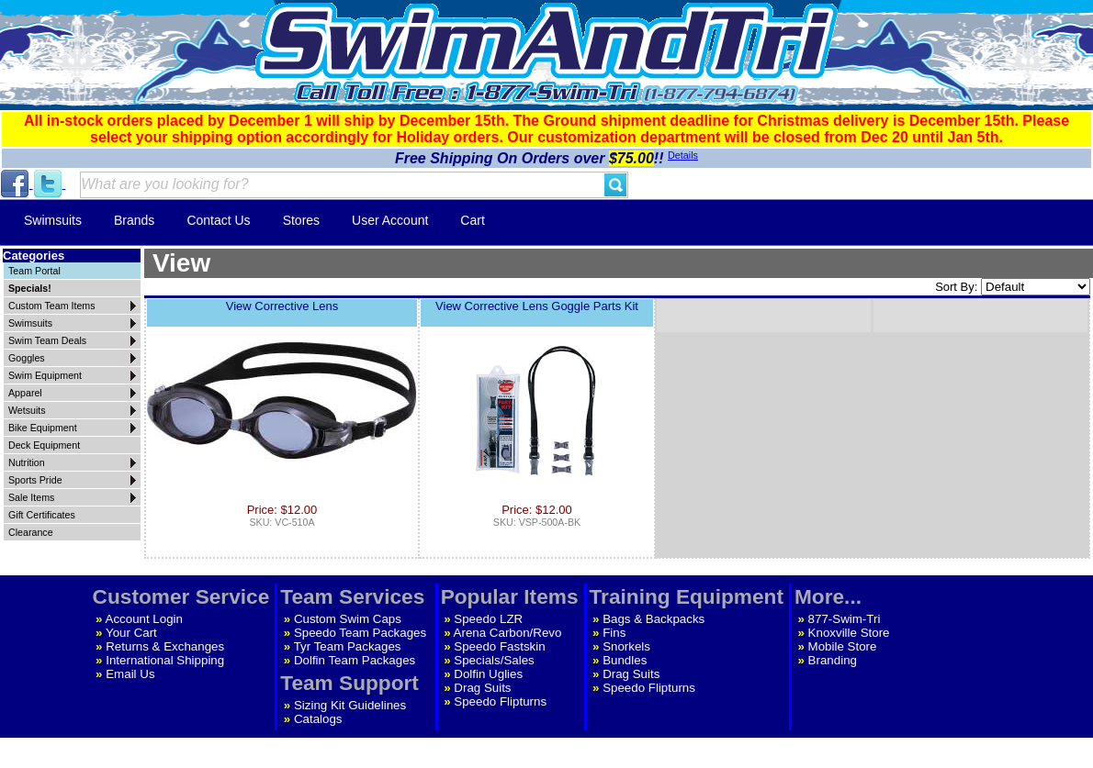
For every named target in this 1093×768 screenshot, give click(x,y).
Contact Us (218, 220)
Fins (614, 633)
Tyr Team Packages (347, 646)
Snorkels (626, 646)
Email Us (130, 674)
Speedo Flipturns (500, 701)
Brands (134, 220)
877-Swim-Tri (844, 619)
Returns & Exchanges (165, 646)
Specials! (29, 288)
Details (683, 155)
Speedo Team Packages (360, 633)
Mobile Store (842, 646)
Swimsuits (53, 220)
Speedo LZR (488, 619)
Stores (301, 220)
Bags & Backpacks (653, 619)
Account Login (144, 619)
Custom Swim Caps (347, 619)
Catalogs (318, 719)
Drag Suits (482, 688)
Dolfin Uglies (488, 674)
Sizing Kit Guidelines (350, 705)
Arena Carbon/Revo (508, 633)
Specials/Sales (494, 660)
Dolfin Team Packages (354, 660)
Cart (472, 220)
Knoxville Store (849, 633)
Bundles (625, 660)
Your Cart (131, 633)
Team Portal (34, 270)
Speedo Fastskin (499, 646)
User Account (390, 220)
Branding (832, 660)
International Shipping (165, 660)
